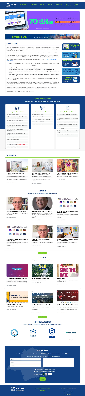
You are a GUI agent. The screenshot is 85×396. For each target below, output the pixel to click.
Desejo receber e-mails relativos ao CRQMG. (45, 369)
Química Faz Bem (61, 278)
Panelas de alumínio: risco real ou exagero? (42, 211)
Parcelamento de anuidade (13, 139)
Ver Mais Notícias (42, 253)
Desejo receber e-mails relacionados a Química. (45, 371)
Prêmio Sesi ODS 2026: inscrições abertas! (17, 278)
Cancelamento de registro (38, 121)
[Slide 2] (41, 28)
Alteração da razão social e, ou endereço (41, 119)
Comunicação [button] (58, 4)
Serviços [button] (42, 4)
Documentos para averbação (13, 137)
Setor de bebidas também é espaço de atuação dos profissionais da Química (41, 174)
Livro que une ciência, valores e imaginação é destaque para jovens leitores (67, 174)
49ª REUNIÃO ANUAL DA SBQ (14, 304)
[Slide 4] (46, 28)
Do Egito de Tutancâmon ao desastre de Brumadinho (41, 240)
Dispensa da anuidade (16, 144)
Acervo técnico (61, 128)
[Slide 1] (39, 28)
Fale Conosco (68, 5)
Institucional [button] (23, 4)
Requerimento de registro (38, 114)
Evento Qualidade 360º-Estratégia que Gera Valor (67, 305)
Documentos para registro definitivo (15, 120)
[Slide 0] (37, 28)
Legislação (34, 4)
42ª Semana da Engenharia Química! (40, 278)
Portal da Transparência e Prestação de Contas (70, 0)
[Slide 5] (48, 28)
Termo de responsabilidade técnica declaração (67, 122)
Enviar (42, 379)
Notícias (50, 4)
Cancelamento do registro (13, 142)
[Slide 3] (44, 28)
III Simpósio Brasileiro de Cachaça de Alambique (15, 174)
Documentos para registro (38, 116)
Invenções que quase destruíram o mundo (16, 211)
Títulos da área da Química (13, 114)
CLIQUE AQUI (44, 353)
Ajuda (76, 5)
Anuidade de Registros (12, 147)
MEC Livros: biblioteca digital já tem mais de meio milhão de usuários (67, 240)
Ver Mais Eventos (42, 317)
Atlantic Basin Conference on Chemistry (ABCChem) (41, 305)
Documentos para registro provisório (15, 123)
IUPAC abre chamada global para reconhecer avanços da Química (67, 212)
